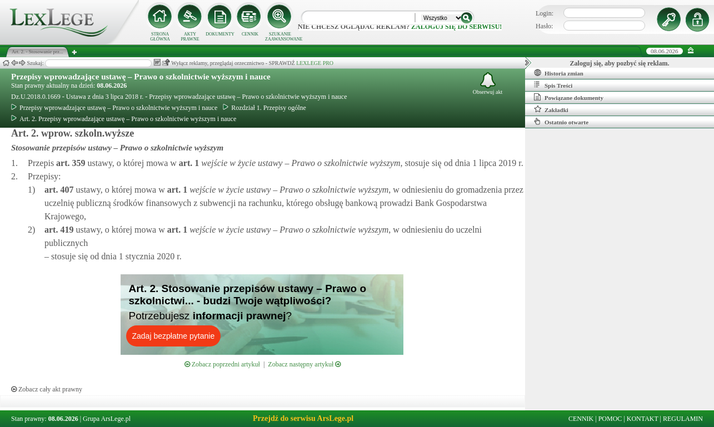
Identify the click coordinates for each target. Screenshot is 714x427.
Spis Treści (553, 85)
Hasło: (544, 26)
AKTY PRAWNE (190, 37)
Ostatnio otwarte (561, 121)
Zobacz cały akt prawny (46, 389)
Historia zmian (558, 73)
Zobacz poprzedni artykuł (222, 364)
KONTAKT (642, 419)
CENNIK (250, 34)
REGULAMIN (683, 419)
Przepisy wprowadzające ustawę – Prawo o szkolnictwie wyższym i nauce (141, 76)
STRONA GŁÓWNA (160, 37)
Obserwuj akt (488, 83)
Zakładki (551, 109)
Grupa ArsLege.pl (107, 419)
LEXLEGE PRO (314, 63)
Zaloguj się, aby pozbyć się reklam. (620, 63)
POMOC (610, 419)
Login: (544, 13)
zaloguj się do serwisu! (456, 27)
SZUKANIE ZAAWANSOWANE (280, 37)
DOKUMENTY (220, 34)
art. (69, 163)
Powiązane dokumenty (568, 97)
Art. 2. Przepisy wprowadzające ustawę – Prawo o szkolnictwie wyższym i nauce (123, 119)
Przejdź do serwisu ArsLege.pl (303, 418)
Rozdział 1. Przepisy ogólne (264, 108)
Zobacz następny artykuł (304, 364)
